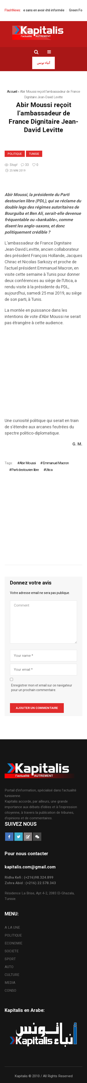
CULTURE (12, 974)
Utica (49, 469)
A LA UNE (12, 927)
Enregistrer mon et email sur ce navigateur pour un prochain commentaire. (41, 687)
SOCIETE (12, 951)
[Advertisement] (43, 374)
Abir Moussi (27, 463)
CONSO (10, 990)
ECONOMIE (13, 943)
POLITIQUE (15, 154)
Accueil (12, 91)
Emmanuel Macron (56, 463)
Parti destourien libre (25, 469)
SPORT (10, 959)
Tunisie (34, 154)
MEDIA (10, 982)
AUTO (9, 966)
